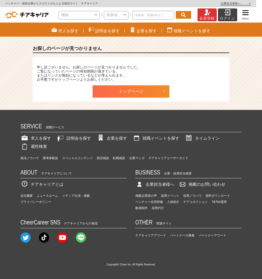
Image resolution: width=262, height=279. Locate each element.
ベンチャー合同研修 (149, 202)
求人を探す (35, 138)
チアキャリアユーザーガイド (168, 158)
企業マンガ (137, 158)
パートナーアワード (212, 235)
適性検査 (33, 146)
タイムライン (202, 138)
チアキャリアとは (41, 184)
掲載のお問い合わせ (201, 184)
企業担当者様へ (241, 3)
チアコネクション (195, 202)
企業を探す (111, 138)
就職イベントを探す (155, 138)
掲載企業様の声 (146, 196)
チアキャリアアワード (150, 235)
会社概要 (26, 196)
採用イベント (170, 196)
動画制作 (141, 208)
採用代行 (158, 208)
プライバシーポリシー (35, 202)
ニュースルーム (47, 196)
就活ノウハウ (29, 158)
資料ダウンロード (217, 196)
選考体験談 (50, 158)
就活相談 (103, 158)
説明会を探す (73, 138)
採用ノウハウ (192, 196)
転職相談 (119, 158)
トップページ (131, 91)
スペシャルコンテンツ (77, 158)
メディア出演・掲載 (76, 196)
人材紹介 (173, 202)
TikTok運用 (219, 202)
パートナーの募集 (182, 235)
